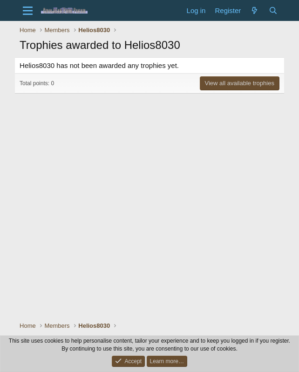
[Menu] (28, 10)
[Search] (273, 10)
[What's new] (254, 10)
